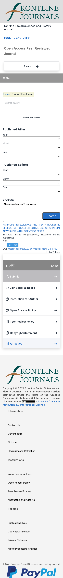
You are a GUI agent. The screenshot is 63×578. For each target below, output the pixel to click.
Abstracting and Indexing (21, 499)
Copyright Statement (19, 531)
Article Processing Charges (22, 548)
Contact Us (14, 425)
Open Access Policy (19, 482)
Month (6, 143)
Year (5, 134)
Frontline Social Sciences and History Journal (27, 27)
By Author (8, 199)
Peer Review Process (19, 491)
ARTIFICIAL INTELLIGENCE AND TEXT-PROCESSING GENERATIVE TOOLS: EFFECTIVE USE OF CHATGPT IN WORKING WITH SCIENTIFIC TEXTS (31, 228)
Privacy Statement (17, 540)
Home (6, 94)
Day (5, 152)
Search (51, 216)
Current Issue (15, 433)
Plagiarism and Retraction (21, 451)
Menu (6, 78)
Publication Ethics (17, 523)
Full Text (12, 245)
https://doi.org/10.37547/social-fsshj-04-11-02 (32, 248)
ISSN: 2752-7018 (17, 38)
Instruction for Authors (20, 474)
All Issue (12, 442)
